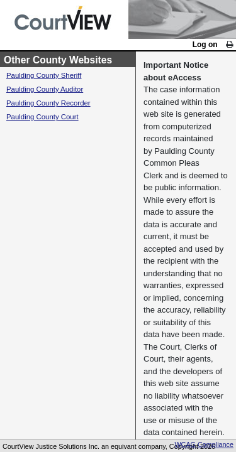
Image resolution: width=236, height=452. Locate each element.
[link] (227, 48)
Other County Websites (70, 302)
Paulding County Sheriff (56, 321)
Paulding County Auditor (57, 339)
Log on (195, 49)
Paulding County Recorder (62, 357)
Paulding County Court (54, 374)
